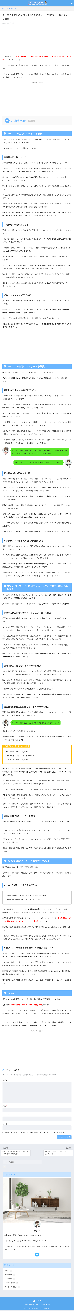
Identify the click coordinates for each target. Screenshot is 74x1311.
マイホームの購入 (13, 1287)
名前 (5, 1106)
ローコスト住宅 (12, 1283)
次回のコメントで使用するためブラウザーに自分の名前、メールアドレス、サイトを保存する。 (36, 1132)
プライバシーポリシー (42, 1305)
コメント (6, 1080)
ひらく (31, 121)
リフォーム (10, 1279)
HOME (37, 1301)
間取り (9, 1270)
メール (5, 1115)
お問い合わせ (29, 1305)
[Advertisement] (37, 39)
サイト (5, 1124)
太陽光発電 (10, 1275)
